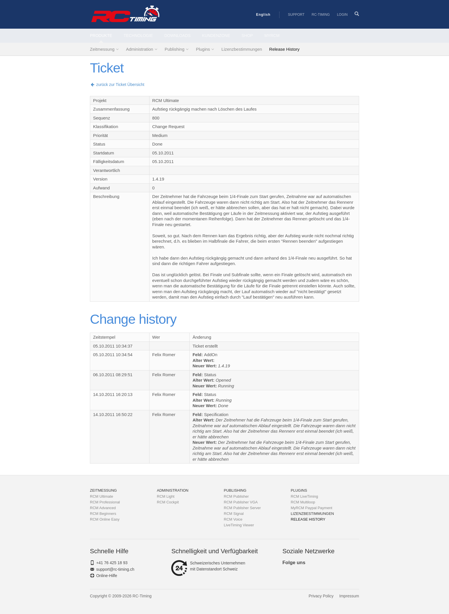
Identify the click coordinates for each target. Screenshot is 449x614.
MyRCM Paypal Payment (311, 508)
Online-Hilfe (106, 575)
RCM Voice (233, 519)
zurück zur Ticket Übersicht (117, 84)
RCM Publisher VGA (241, 502)
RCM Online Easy (104, 519)
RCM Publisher (236, 496)
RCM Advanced (103, 508)
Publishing (174, 49)
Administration (139, 49)
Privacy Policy (321, 596)
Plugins (203, 49)
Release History (284, 49)
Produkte (101, 35)
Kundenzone (216, 35)
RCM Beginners (103, 513)
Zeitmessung (102, 49)
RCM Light (165, 496)
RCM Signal (234, 513)
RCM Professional (105, 502)
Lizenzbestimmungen (241, 49)
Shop (247, 35)
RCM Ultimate (101, 496)
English (263, 15)
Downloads (177, 35)
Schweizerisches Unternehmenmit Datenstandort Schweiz (208, 566)
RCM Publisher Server (242, 508)
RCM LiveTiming (304, 496)
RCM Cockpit (168, 502)
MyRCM (271, 35)
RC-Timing (321, 15)
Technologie (138, 35)
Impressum (349, 596)
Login (342, 15)
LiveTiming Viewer (239, 525)
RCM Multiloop (303, 502)
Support (296, 15)
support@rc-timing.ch (115, 569)
